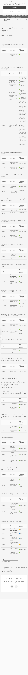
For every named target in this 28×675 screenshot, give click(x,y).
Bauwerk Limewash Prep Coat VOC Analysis (14, 231)
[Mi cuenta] (23, 19)
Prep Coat (15, 530)
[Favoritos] (20, 20)
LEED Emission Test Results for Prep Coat (13, 371)
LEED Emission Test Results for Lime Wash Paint (13, 351)
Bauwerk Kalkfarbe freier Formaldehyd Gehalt (13, 485)
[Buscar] (17, 20)
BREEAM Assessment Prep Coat (13, 460)
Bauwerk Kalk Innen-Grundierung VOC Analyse (13, 236)
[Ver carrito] (26, 19)
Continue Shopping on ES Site (15, 11)
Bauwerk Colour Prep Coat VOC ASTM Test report (13, 276)
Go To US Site (14, 7)
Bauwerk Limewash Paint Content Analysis (14, 163)
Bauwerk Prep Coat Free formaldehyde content (13, 539)
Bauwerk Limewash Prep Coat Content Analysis (14, 186)
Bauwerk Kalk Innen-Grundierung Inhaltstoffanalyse (13, 191)
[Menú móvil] (2, 20)
